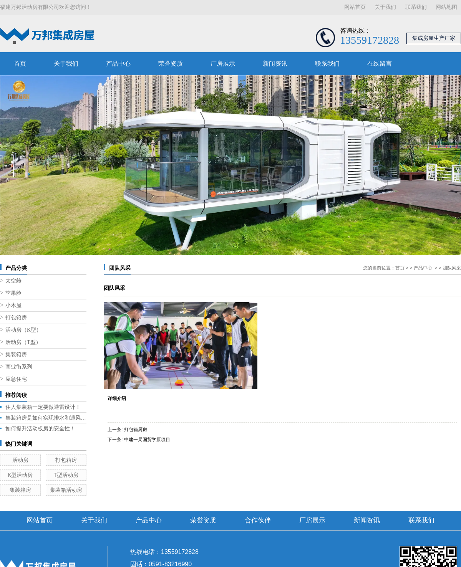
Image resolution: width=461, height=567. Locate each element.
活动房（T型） (23, 342)
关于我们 (385, 7)
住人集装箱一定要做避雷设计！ (43, 407)
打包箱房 (16, 318)
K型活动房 (20, 475)
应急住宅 (16, 379)
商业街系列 (18, 367)
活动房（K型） (23, 330)
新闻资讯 (275, 63)
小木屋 (13, 305)
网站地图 (446, 7)
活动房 (20, 460)
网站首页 (355, 7)
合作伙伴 (258, 520)
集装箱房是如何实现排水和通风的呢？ (45, 418)
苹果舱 (13, 293)
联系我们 (416, 7)
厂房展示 (223, 63)
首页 (20, 63)
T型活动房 (65, 475)
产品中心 (118, 63)
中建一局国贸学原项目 (147, 439)
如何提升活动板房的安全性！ (40, 428)
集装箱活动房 (66, 490)
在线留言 (379, 63)
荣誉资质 (170, 63)
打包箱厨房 (135, 429)
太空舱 (13, 281)
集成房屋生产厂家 (433, 38)
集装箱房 (16, 354)
